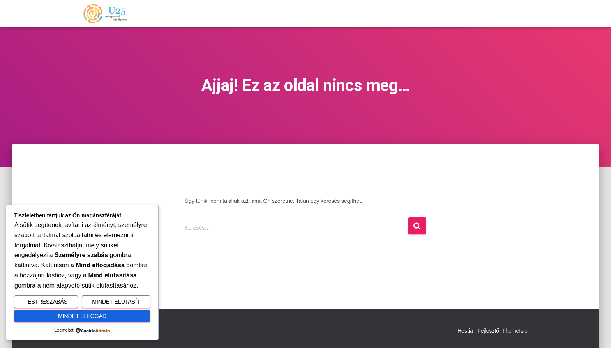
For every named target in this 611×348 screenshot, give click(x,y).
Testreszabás (46, 301)
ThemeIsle (515, 331)
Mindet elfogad (82, 316)
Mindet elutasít (116, 301)
